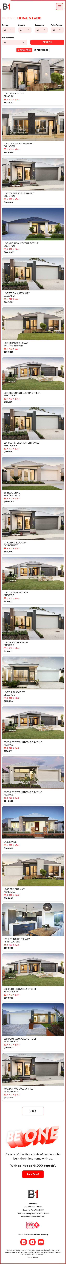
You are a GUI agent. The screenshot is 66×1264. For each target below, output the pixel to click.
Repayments (41, 50)
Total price (24, 50)
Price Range (56, 25)
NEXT (33, 1111)
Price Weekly (8, 37)
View (33, 82)
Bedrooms (39, 25)
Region (5, 25)
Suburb (21, 25)
